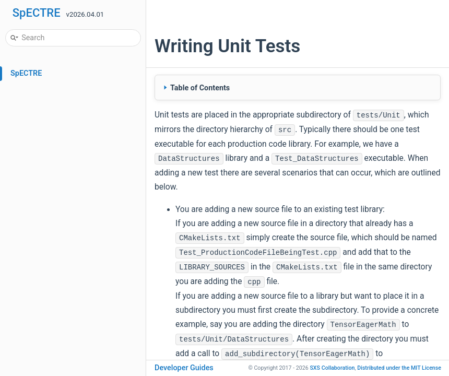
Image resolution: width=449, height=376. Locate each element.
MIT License (399, 368)
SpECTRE (37, 12)
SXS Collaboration (332, 368)
